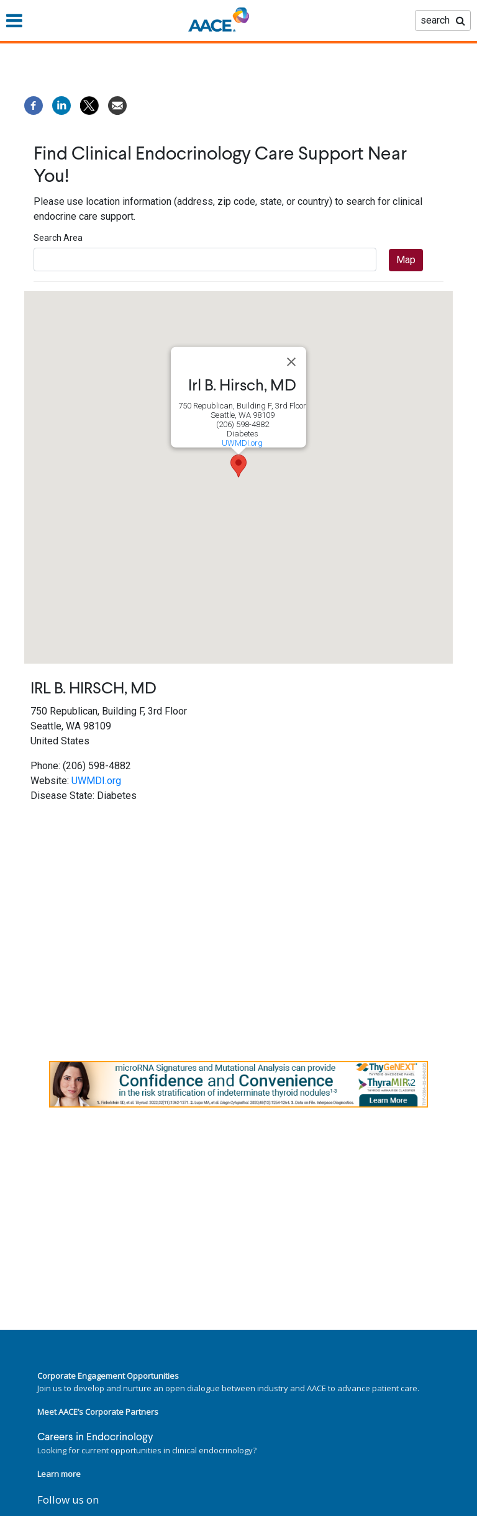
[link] (238, 1084)
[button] (238, 465)
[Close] (291, 362)
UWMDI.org (242, 443)
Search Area (58, 238)
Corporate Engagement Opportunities (108, 1375)
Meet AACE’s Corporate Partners (97, 1411)
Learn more (59, 1473)
